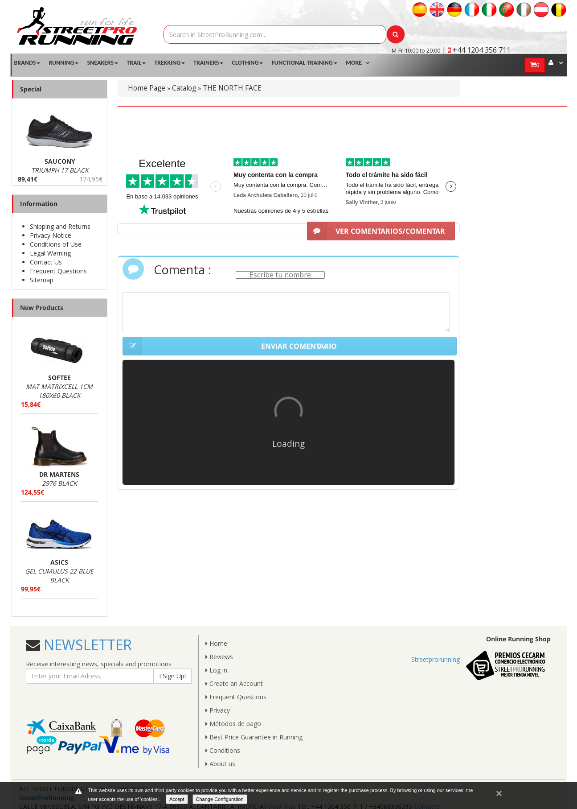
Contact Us (46, 262)
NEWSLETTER (86, 644)
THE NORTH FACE (232, 88)
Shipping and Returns (60, 226)
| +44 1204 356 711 (476, 50)
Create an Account (234, 683)
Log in (216, 670)
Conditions (222, 750)
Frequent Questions (58, 271)
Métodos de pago (233, 723)
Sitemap (41, 280)
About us (220, 763)
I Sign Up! (172, 676)
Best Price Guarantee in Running (254, 737)
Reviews (219, 656)
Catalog (184, 88)
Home (216, 643)
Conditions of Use (56, 244)
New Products (41, 307)
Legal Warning (50, 253)
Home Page (146, 88)
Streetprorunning (435, 659)
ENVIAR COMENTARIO (230, 346)
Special (30, 89)
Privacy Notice (50, 235)
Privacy (217, 710)
